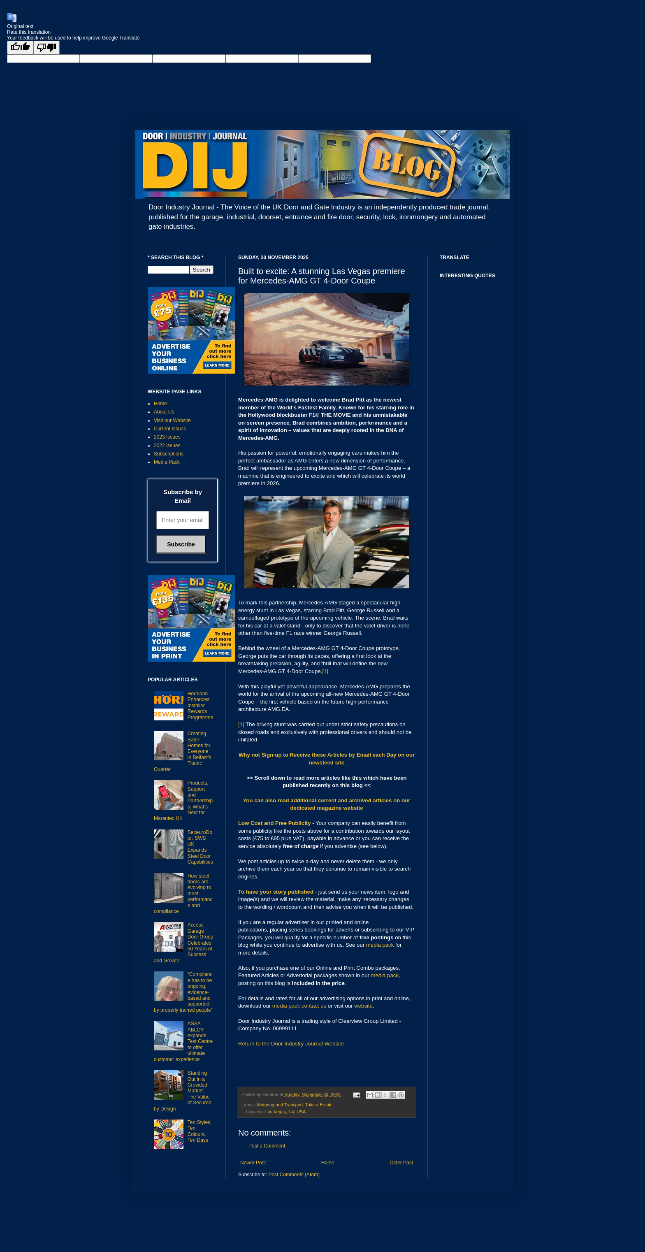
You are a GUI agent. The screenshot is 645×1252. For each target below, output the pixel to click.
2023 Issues (167, 437)
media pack (380, 945)
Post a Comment (266, 1146)
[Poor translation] (46, 47)
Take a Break (318, 1104)
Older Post (401, 1163)
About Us (164, 412)
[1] (325, 671)
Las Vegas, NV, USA (285, 1111)
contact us (314, 1006)
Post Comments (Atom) (294, 1175)
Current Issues (170, 429)
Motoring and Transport (280, 1104)
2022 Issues (167, 445)
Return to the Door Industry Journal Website (291, 1044)
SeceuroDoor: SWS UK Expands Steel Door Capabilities (200, 847)
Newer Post (253, 1163)
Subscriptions (168, 454)
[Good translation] (20, 47)
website (363, 1006)
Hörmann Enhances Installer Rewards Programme (200, 705)
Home (327, 1163)
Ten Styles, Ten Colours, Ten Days (200, 1131)
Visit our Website (172, 420)
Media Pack (167, 462)
